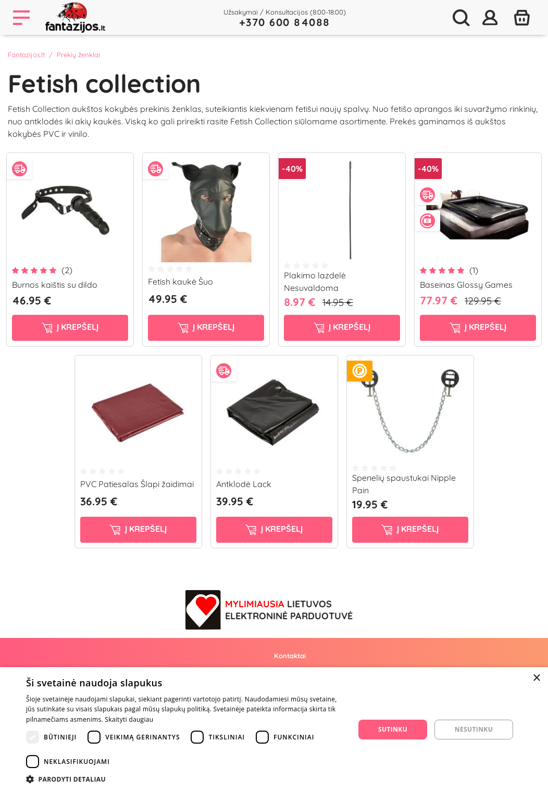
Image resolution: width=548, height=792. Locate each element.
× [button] (536, 678)
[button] (185, 779)
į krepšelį (70, 327)
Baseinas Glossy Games (466, 284)
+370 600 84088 (284, 22)
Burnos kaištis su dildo (54, 284)
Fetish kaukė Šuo (180, 281)
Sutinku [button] (392, 729)
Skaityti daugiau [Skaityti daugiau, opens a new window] (129, 719)
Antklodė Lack (243, 484)
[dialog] (274, 729)
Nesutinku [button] (474, 729)
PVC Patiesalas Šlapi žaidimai (137, 484)
